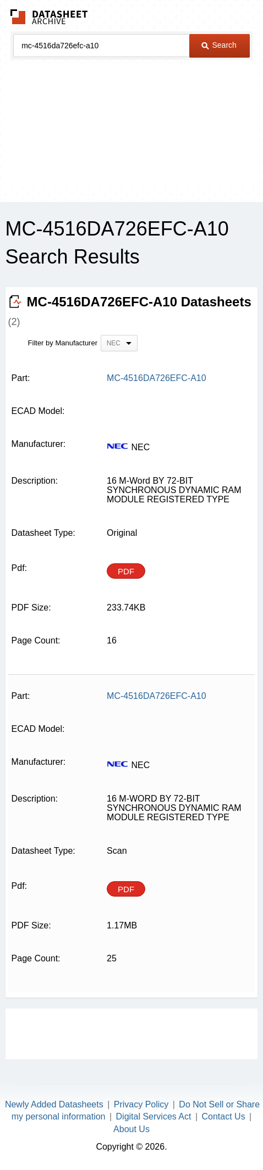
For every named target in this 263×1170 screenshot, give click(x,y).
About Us (131, 1129)
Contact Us (223, 1116)
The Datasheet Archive (49, 16)
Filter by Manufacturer (62, 343)
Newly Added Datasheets (54, 1104)
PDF (126, 571)
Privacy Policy (141, 1104)
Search (219, 45)
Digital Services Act (153, 1116)
